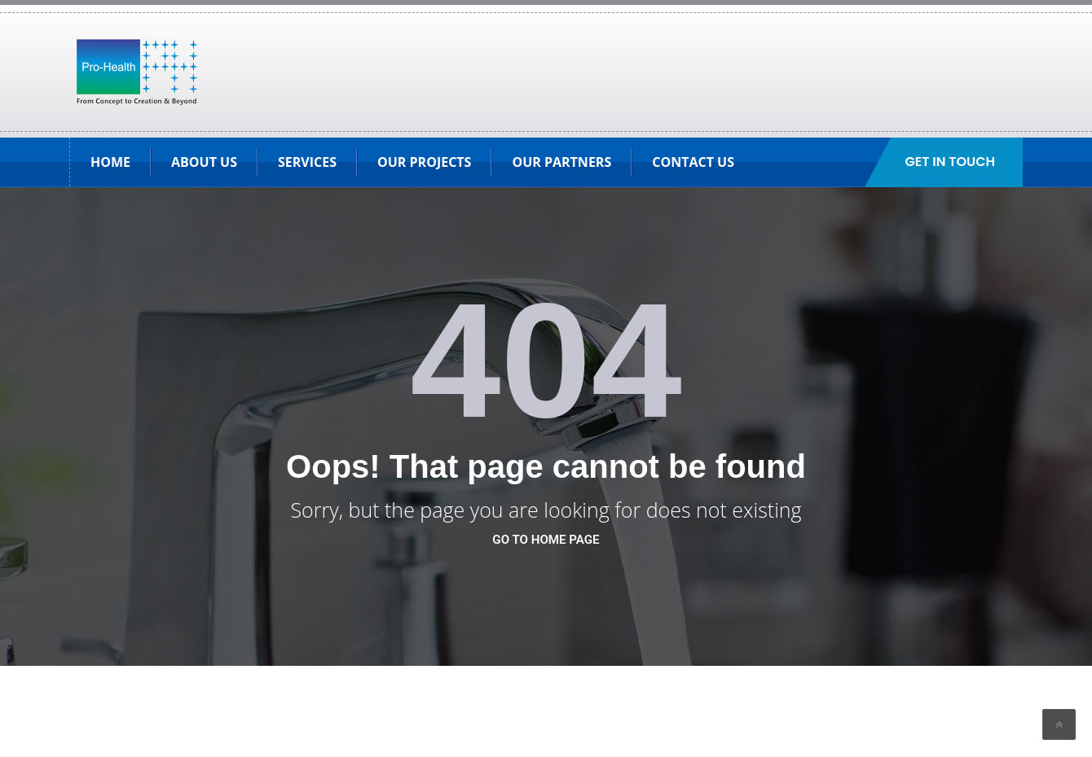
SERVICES (307, 162)
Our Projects (424, 162)
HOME (110, 162)
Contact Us (693, 162)
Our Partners (561, 162)
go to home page (545, 539)
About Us (204, 162)
